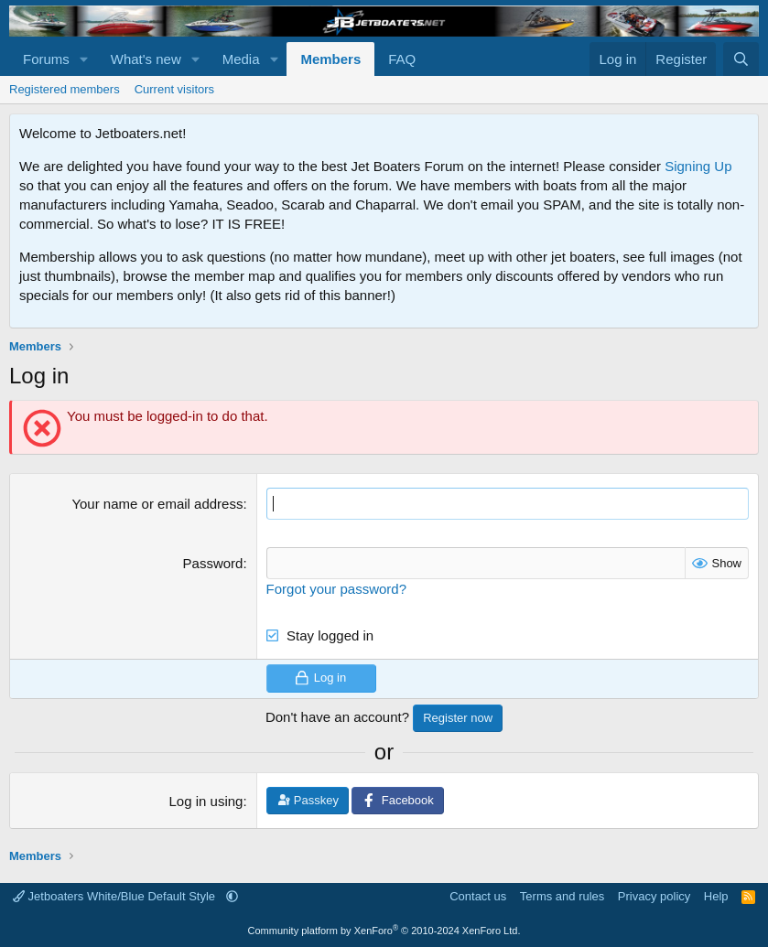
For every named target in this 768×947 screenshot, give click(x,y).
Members (330, 59)
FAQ (402, 59)
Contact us (477, 896)
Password (213, 563)
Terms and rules (562, 896)
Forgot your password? (336, 589)
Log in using (206, 801)
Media (241, 59)
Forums (46, 59)
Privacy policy (654, 896)
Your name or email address (157, 503)
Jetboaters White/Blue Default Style (116, 896)
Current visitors (174, 89)
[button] (84, 59)
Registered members (64, 89)
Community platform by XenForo (384, 930)
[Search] (741, 59)
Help (716, 896)
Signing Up (698, 166)
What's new (146, 59)
